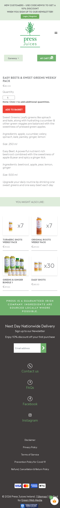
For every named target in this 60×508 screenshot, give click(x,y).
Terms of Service (30, 454)
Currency (12, 58)
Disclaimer (30, 439)
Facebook (30, 403)
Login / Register (30, 16)
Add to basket (14, 109)
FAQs (30, 387)
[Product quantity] (9, 97)
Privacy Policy (30, 447)
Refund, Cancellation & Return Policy (30, 469)
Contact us (30, 370)
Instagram (30, 420)
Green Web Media (31, 500)
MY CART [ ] (46, 57)
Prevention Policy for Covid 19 (30, 461)
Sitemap (42, 496)
